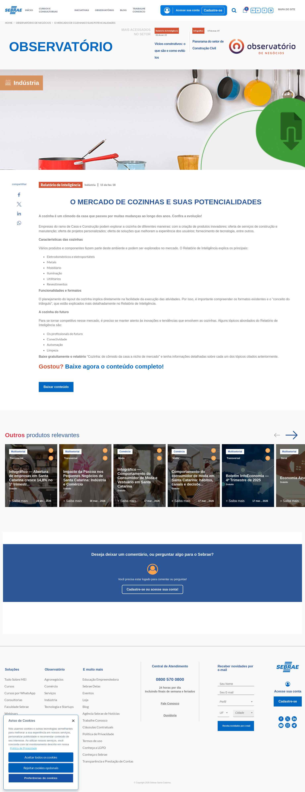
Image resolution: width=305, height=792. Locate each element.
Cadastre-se (213, 10)
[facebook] (281, 718)
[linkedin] (294, 718)
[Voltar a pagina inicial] (13, 10)
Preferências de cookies (40, 778)
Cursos (9, 686)
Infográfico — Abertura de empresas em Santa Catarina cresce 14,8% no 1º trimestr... (31, 478)
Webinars (11, 713)
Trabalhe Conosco (95, 720)
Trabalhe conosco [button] (139, 10)
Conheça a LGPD (94, 747)
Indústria (50, 700)
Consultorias (13, 700)
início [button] (29, 10)
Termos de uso (92, 741)
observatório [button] (104, 10)
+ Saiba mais (18, 501)
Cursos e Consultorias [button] (48, 10)
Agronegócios (53, 679)
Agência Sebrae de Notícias (101, 713)
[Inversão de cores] (270, 10)
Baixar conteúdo (56, 387)
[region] (41, 752)
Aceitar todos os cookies (40, 757)
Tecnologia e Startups (59, 707)
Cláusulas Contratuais (98, 727)
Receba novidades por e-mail (236, 726)
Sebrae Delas (91, 686)
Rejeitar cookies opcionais (40, 768)
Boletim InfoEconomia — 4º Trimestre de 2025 (247, 478)
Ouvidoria (169, 715)
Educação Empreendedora (101, 679)
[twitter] (287, 718)
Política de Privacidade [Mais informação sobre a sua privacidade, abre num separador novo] (23, 748)
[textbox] (238, 701)
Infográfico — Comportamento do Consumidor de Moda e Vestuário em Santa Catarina (137, 477)
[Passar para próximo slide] (291, 435)
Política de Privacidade (98, 734)
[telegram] (294, 725)
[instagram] (287, 725)
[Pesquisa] (234, 10)
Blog (86, 707)
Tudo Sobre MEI (15, 679)
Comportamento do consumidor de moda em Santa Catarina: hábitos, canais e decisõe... (193, 478)
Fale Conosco (170, 703)
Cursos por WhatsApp (19, 693)
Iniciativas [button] (81, 10)
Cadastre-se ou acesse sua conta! (153, 589)
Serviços (50, 693)
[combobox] (236, 702)
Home (8, 22)
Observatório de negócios (33, 22)
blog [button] (123, 10)
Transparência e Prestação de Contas (108, 761)
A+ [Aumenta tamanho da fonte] (253, 10)
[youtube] (281, 725)
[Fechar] (73, 720)
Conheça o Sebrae (95, 754)
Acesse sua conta (188, 10)
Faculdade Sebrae (16, 707)
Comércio (51, 686)
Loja (85, 700)
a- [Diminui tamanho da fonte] (258, 10)
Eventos (88, 693)
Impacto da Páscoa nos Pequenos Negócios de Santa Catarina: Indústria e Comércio (84, 478)
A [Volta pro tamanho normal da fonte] (264, 10)
